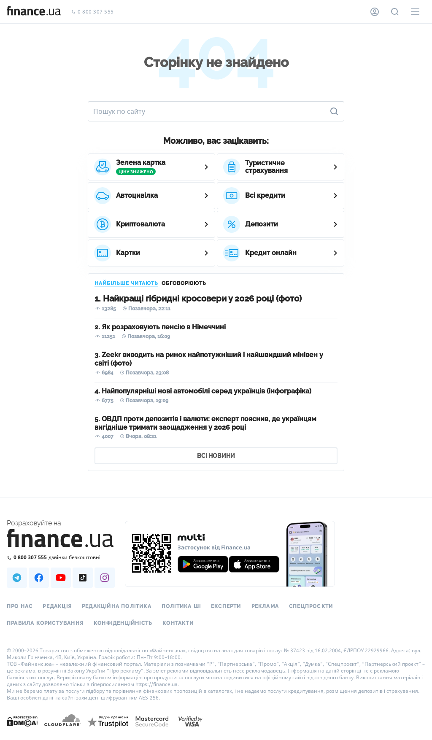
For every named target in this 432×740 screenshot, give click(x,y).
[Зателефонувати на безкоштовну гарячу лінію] (61, 557)
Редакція (57, 606)
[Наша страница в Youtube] (61, 578)
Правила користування (45, 623)
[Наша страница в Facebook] (39, 578)
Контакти (178, 623)
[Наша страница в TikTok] (83, 578)
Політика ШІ (181, 606)
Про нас (19, 606)
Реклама (265, 606)
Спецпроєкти (311, 606)
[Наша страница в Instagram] (104, 578)
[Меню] (415, 12)
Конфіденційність (123, 623)
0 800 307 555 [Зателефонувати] (92, 12)
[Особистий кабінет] (374, 12)
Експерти (226, 606)
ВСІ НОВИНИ (216, 455)
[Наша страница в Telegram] (17, 578)
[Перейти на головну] (34, 12)
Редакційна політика (116, 606)
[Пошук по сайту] (395, 12)
